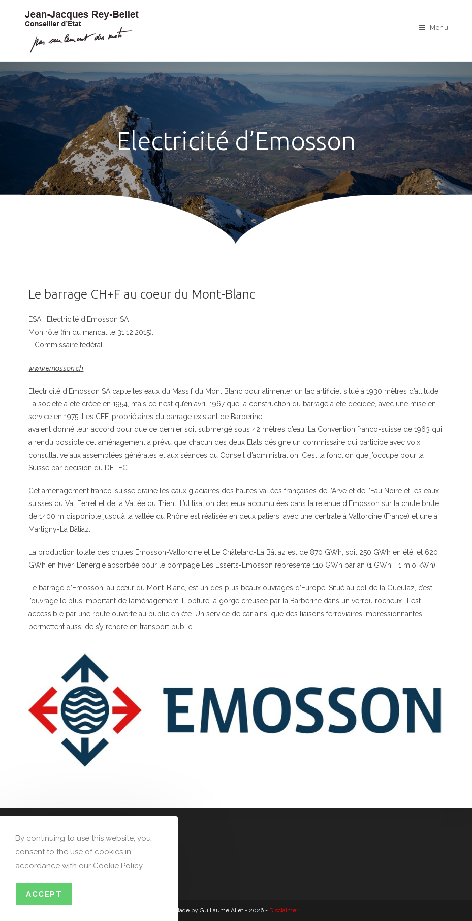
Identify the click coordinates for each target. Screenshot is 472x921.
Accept (44, 894)
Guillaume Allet (221, 910)
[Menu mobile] (434, 28)
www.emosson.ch (55, 368)
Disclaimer (283, 910)
